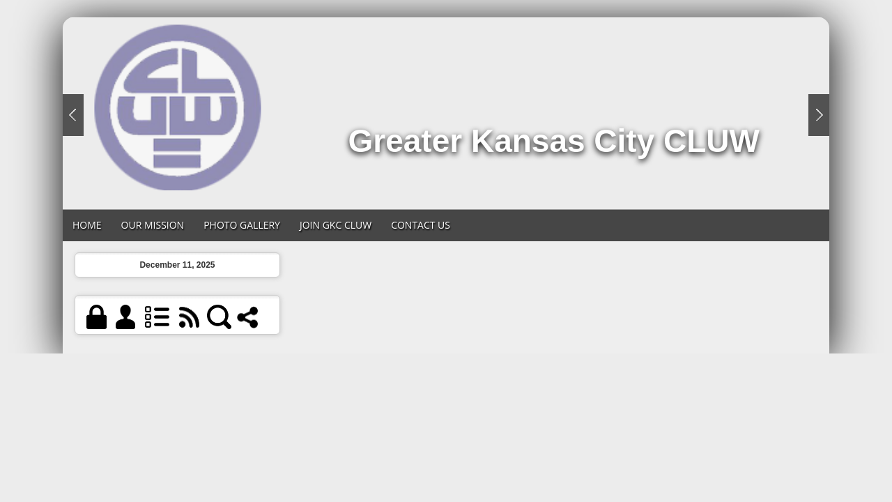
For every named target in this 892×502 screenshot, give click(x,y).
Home (87, 224)
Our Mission (153, 224)
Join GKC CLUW (335, 224)
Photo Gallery (241, 224)
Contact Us (420, 224)
